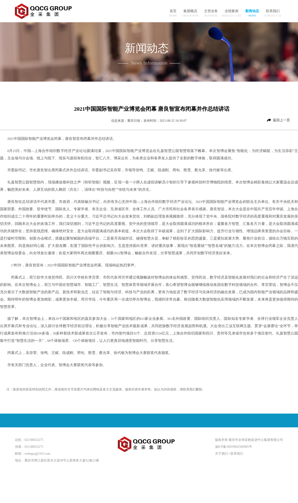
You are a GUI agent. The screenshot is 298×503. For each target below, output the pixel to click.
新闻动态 (252, 11)
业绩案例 (231, 11)
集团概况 (190, 11)
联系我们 (273, 11)
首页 (173, 11)
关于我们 (221, 453)
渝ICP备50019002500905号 (233, 446)
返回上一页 (281, 120)
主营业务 (211, 11)
